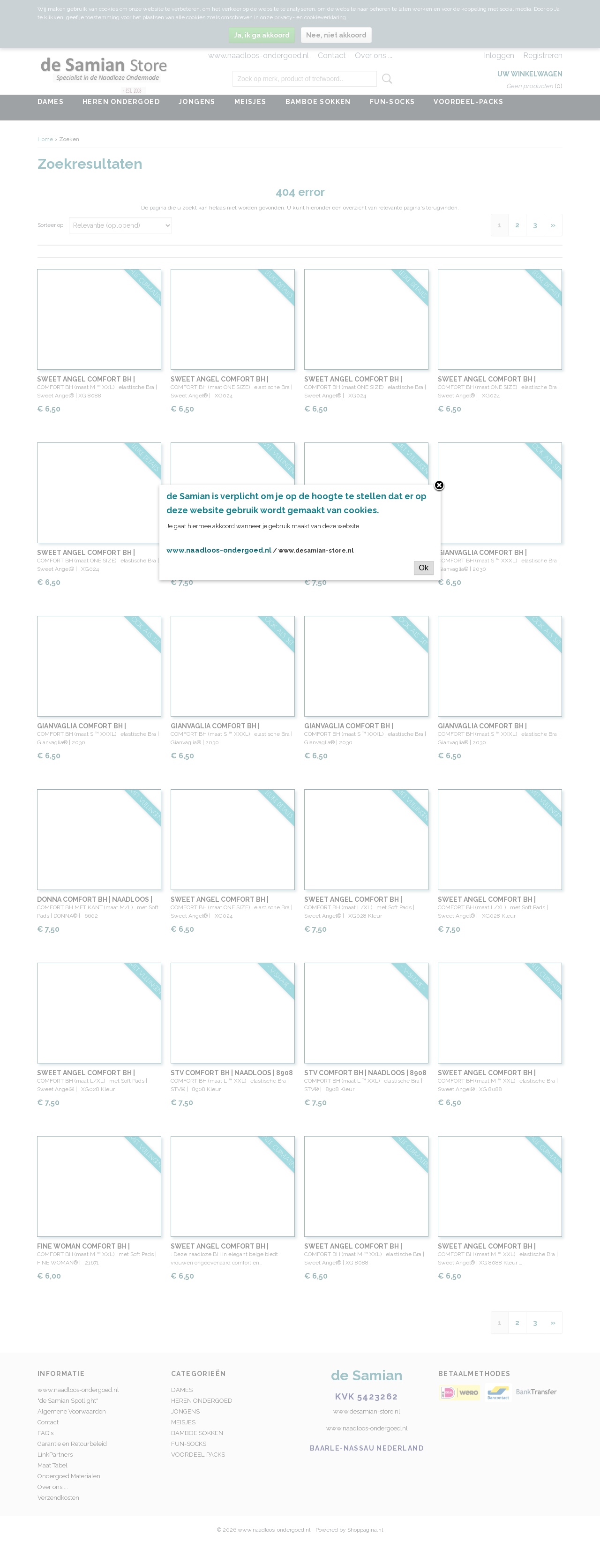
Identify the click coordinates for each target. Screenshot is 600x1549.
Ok (423, 568)
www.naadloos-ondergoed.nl (218, 550)
